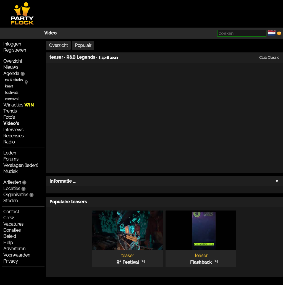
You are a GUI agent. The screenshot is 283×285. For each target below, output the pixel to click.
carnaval (12, 99)
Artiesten (12, 182)
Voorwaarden (16, 255)
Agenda (11, 73)
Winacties (18, 105)
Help (8, 242)
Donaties (12, 230)
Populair (83, 45)
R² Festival (127, 262)
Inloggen (12, 44)
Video (50, 33)
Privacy (10, 261)
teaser (56, 57)
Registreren (14, 50)
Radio (9, 142)
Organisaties (15, 194)
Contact (11, 211)
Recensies (13, 135)
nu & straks (14, 80)
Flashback (201, 262)
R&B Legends (80, 57)
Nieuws (10, 67)
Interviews (13, 129)
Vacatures (13, 224)
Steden (10, 200)
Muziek (10, 171)
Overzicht (12, 61)
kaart (9, 86)
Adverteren (14, 248)
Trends (10, 111)
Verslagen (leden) (20, 165)
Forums (11, 159)
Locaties (11, 188)
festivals (11, 92)
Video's (11, 123)
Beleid (9, 236)
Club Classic (269, 57)
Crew (8, 217)
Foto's (9, 117)
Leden (9, 153)
